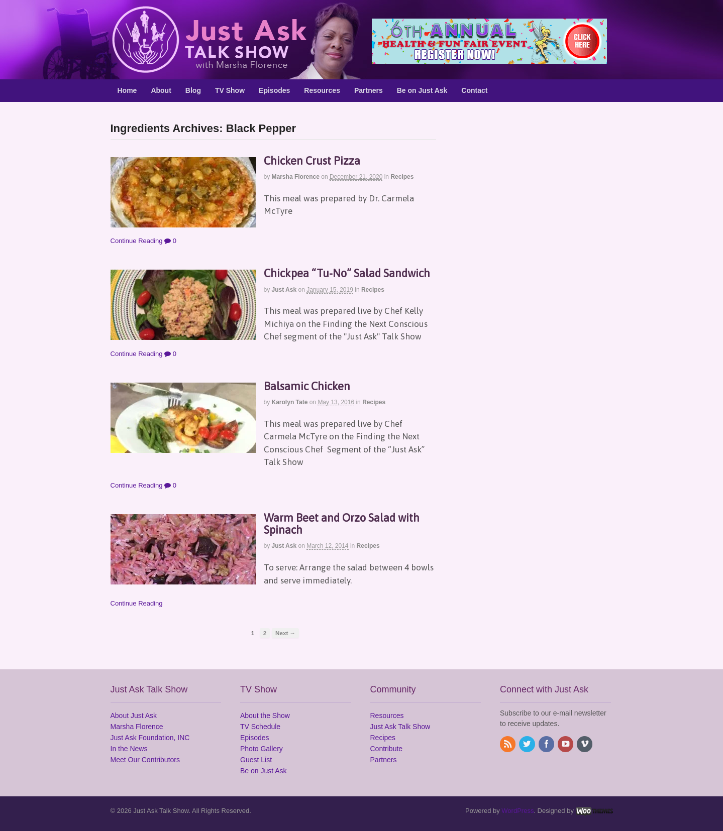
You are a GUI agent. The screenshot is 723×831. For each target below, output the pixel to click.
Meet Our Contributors (145, 760)
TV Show (230, 90)
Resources (322, 90)
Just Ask (284, 289)
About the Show (265, 715)
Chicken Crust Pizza (312, 160)
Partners (368, 90)
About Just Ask (134, 715)
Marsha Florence (296, 176)
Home (127, 90)
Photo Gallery (261, 749)
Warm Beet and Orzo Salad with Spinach (342, 523)
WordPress (517, 810)
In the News (129, 749)
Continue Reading (137, 241)
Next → (285, 633)
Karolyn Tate (290, 402)
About (161, 90)
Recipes (402, 176)
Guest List (256, 760)
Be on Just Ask (422, 90)
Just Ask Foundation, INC (150, 738)
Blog (193, 90)
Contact (474, 90)
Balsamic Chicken (307, 386)
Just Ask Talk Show (400, 727)
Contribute (386, 749)
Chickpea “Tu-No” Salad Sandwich (347, 273)
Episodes (274, 90)
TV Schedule (260, 727)
